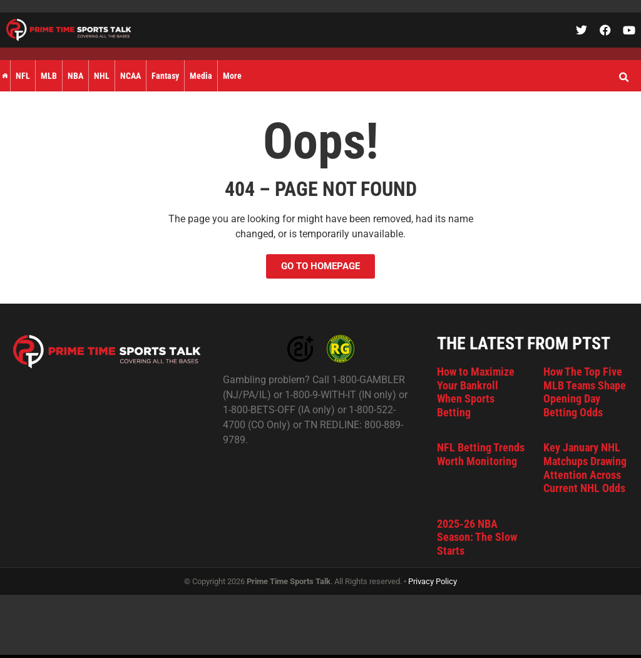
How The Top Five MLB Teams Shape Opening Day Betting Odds (584, 392)
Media (201, 76)
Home (5, 75)
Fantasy (165, 76)
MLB (49, 76)
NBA (75, 76)
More (232, 76)
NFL (23, 76)
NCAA (130, 76)
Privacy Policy (432, 581)
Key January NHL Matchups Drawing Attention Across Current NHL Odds (585, 468)
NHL (102, 76)
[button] (623, 77)
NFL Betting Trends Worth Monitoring (481, 454)
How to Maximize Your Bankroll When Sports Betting (476, 392)
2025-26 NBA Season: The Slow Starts (477, 537)
